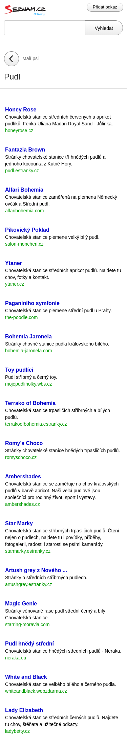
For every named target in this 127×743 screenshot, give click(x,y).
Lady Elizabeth (24, 710)
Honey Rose (20, 109)
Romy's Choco (24, 443)
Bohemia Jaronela (28, 336)
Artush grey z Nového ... (36, 570)
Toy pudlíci (19, 370)
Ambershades (23, 476)
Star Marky (19, 523)
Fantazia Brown (25, 150)
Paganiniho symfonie (32, 303)
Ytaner (13, 263)
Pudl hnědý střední (29, 644)
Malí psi (30, 58)
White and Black (26, 677)
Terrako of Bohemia (30, 403)
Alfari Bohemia (24, 190)
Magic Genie (21, 603)
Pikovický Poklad (27, 230)
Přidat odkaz (105, 7)
